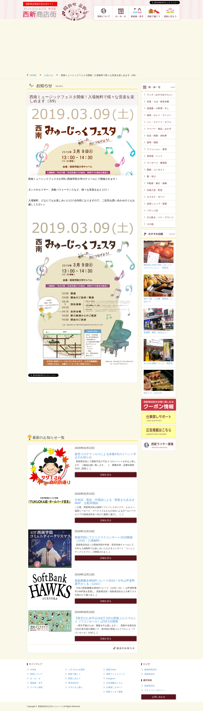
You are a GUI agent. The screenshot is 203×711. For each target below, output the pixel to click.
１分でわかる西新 (76, 670)
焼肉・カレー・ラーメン (159, 115)
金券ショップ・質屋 (157, 203)
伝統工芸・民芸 (154, 190)
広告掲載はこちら (114, 683)
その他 (150, 224)
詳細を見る (105, 474)
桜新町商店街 (150, 670)
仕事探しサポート (114, 687)
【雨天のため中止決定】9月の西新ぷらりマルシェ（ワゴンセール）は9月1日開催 (105, 620)
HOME (33, 75)
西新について (103, 13)
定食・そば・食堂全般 (158, 101)
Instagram (110, 678)
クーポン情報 (36, 687)
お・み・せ (120, 13)
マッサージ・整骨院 (157, 163)
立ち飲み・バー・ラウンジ (160, 217)
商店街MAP (73, 683)
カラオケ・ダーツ (156, 197)
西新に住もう (170, 13)
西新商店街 (149, 686)
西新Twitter (111, 670)
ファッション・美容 (157, 149)
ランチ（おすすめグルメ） (160, 94)
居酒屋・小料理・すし (158, 108)
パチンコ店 (152, 210)
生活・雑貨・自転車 (157, 135)
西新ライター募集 (114, 692)
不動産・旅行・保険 (157, 183)
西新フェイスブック (115, 674)
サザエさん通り (75, 687)
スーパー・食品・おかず (159, 129)
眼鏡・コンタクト (156, 169)
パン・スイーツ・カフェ (159, 122)
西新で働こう (153, 13)
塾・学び (151, 176)
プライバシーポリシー (154, 690)
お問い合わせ (158, 697)
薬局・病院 (152, 142)
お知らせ (48, 75)
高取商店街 (149, 674)
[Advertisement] (101, 46)
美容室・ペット (154, 156)
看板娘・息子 (137, 13)
